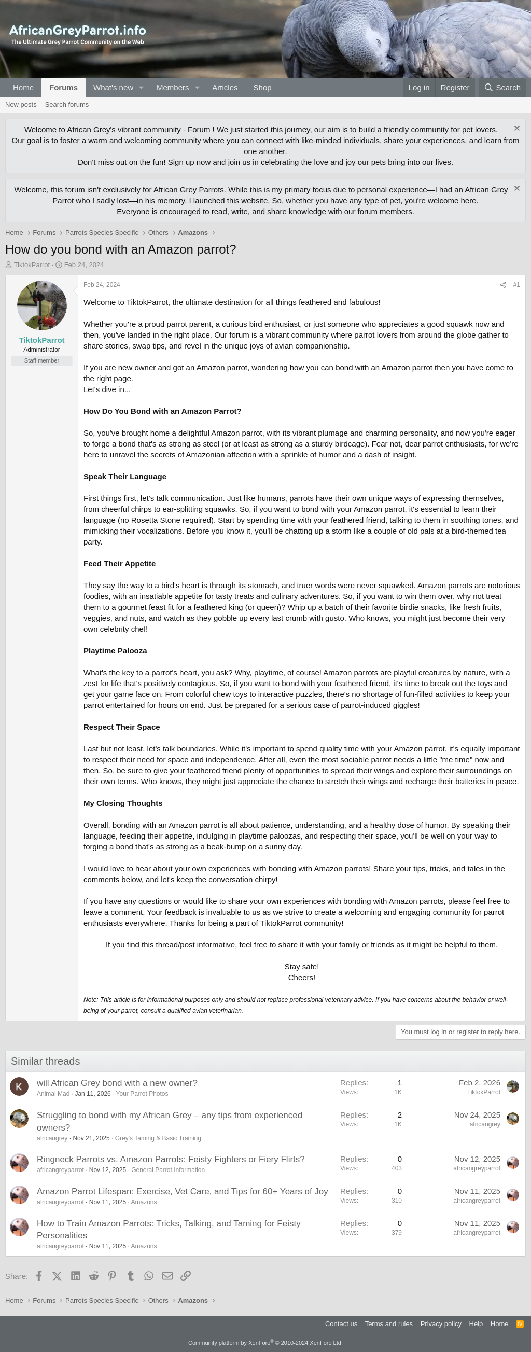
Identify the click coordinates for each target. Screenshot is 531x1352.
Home (23, 87)
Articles (224, 87)
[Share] (503, 285)
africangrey (52, 1138)
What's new (113, 87)
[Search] (502, 87)
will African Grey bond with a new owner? (117, 1083)
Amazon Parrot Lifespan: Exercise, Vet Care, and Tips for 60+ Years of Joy (182, 1191)
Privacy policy (441, 1324)
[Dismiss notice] (515, 129)
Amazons (144, 1202)
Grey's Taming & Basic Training (158, 1138)
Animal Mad (53, 1093)
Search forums (67, 104)
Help (476, 1324)
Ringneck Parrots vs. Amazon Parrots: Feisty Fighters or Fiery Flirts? (171, 1159)
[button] (141, 87)
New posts (21, 104)
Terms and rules (389, 1324)
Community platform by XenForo (265, 1343)
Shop (263, 87)
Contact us (341, 1324)
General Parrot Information (168, 1170)
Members (173, 87)
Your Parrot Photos (142, 1093)
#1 (516, 284)
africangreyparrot (60, 1170)
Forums (63, 87)
